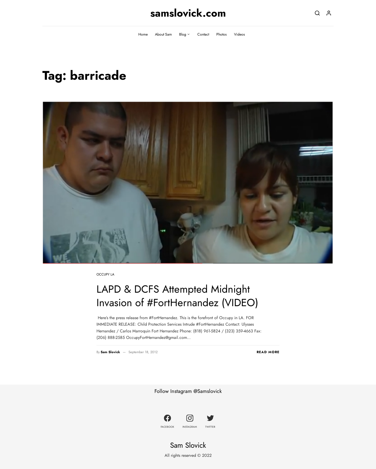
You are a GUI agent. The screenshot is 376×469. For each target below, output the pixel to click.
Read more (268, 352)
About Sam (163, 34)
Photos (221, 34)
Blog (182, 34)
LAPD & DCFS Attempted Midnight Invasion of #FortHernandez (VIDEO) (177, 296)
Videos (239, 34)
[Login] (329, 13)
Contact (203, 34)
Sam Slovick (110, 352)
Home (143, 34)
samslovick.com (188, 13)
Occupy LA (105, 274)
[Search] (317, 13)
